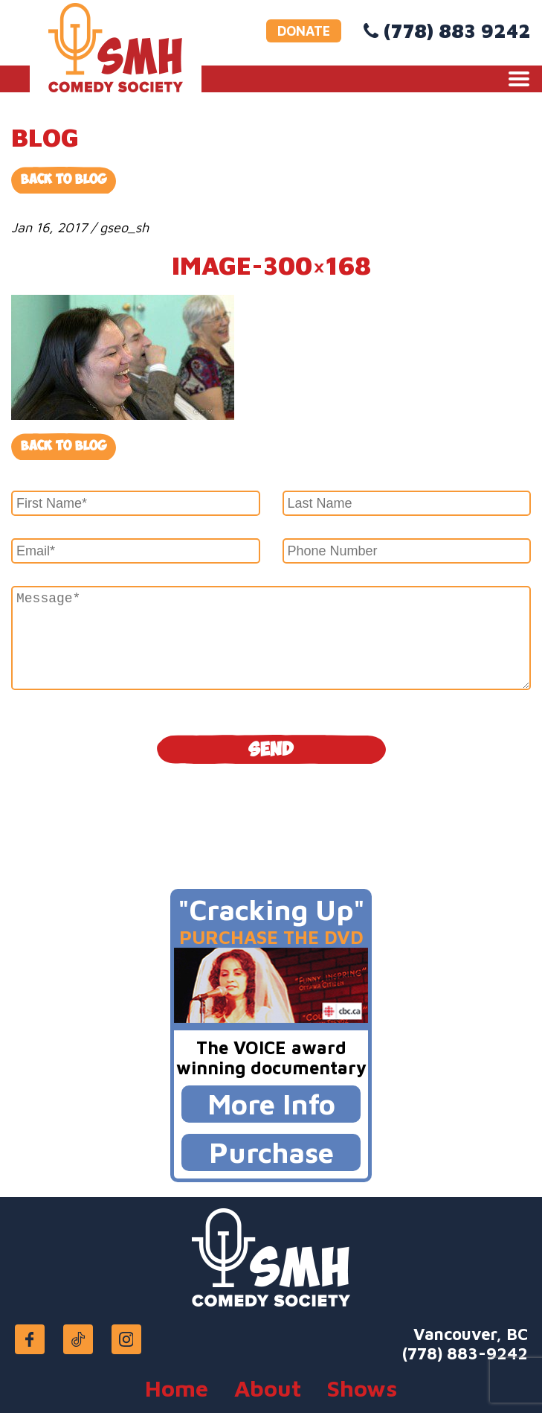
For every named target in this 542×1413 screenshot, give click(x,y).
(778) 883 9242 (457, 30)
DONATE (303, 31)
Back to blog (63, 446)
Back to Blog (63, 179)
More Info (271, 1103)
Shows (362, 1388)
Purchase (271, 1152)
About (267, 1388)
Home (176, 1388)
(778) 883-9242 (465, 1353)
